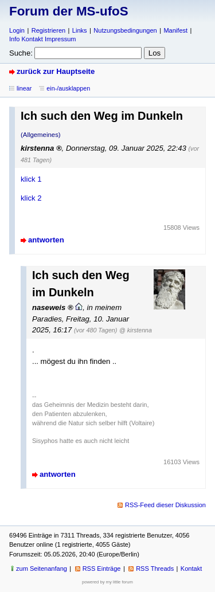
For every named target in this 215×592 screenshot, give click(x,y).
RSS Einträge (102, 568)
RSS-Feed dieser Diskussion (165, 504)
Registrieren (48, 30)
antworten (46, 240)
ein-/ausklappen (68, 88)
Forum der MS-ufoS (68, 11)
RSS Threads (155, 568)
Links (79, 30)
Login (17, 30)
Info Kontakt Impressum (42, 39)
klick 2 (31, 198)
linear (24, 88)
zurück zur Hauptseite (56, 71)
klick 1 (31, 179)
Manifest (175, 30)
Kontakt (191, 568)
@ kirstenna (135, 330)
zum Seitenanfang (41, 568)
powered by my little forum (107, 582)
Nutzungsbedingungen (125, 30)
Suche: (21, 53)
